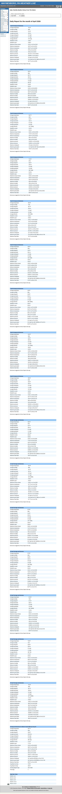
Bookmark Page (33, 786)
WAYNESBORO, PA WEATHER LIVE (18, 3)
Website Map (3, 30)
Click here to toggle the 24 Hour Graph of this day (20, 63)
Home (2, 10)
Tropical (2, 22)
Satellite (2, 15)
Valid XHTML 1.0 (44, 788)
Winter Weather (4, 19)
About (2, 27)
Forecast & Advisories (3, 17)
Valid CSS (50, 788)
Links (2, 26)
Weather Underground (3, 34)
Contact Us (26, 786)
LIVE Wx (2, 11)
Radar (2, 13)
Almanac (2, 24)
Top (23, 786)
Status (2, 29)
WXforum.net (3, 36)
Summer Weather (4, 21)
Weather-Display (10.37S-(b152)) (33, 788)
